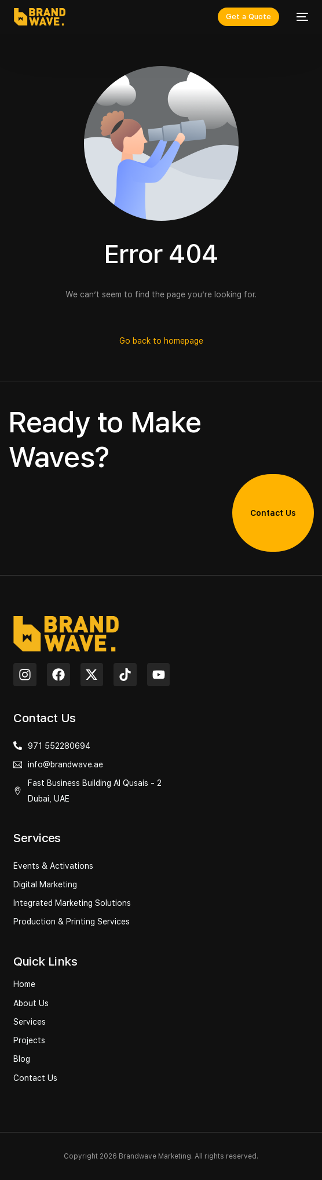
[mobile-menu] (299, 17)
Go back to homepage (161, 340)
